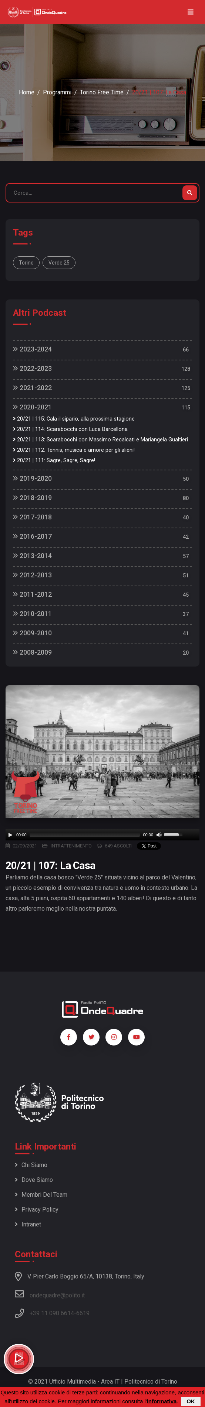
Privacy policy (36, 1209)
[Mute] (159, 835)
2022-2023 (32, 368)
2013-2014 (32, 556)
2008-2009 (32, 652)
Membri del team (41, 1194)
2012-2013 (32, 575)
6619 (83, 1313)
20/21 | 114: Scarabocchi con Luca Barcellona (70, 429)
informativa (162, 1401)
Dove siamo (34, 1179)
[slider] (85, 835)
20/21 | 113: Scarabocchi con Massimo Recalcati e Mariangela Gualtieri (100, 440)
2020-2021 (32, 407)
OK (190, 1401)
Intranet (28, 1224)
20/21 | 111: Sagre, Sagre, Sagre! (54, 460)
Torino (26, 263)
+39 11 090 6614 (52, 1313)
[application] (102, 834)
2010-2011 (32, 613)
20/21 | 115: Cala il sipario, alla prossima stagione (74, 419)
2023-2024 (32, 349)
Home (26, 92)
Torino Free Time (102, 92)
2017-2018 (32, 517)
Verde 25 (59, 263)
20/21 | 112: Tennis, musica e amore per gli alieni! (74, 450)
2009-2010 (32, 633)
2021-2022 (32, 388)
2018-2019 (32, 498)
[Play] (10, 835)
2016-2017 (32, 536)
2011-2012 (32, 594)
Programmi (57, 92)
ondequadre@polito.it (50, 1294)
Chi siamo (31, 1164)
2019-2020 (32, 478)
